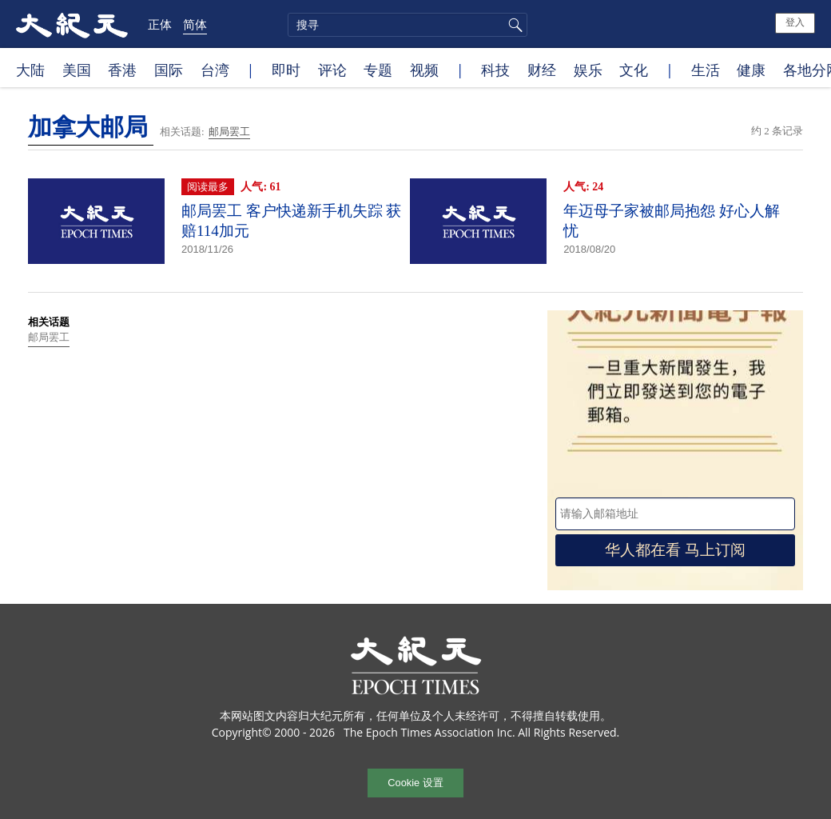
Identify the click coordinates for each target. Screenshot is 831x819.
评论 (332, 69)
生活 (705, 69)
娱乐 (588, 69)
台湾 (215, 69)
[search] (407, 25)
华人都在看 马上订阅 (675, 549)
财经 (541, 69)
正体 (160, 24)
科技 (495, 69)
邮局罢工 (229, 132)
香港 (122, 69)
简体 (195, 24)
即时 (286, 69)
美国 (76, 69)
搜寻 (513, 25)
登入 (795, 22)
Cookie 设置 (415, 783)
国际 (168, 69)
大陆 (30, 69)
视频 (424, 69)
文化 (633, 69)
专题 (378, 69)
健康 (751, 69)
